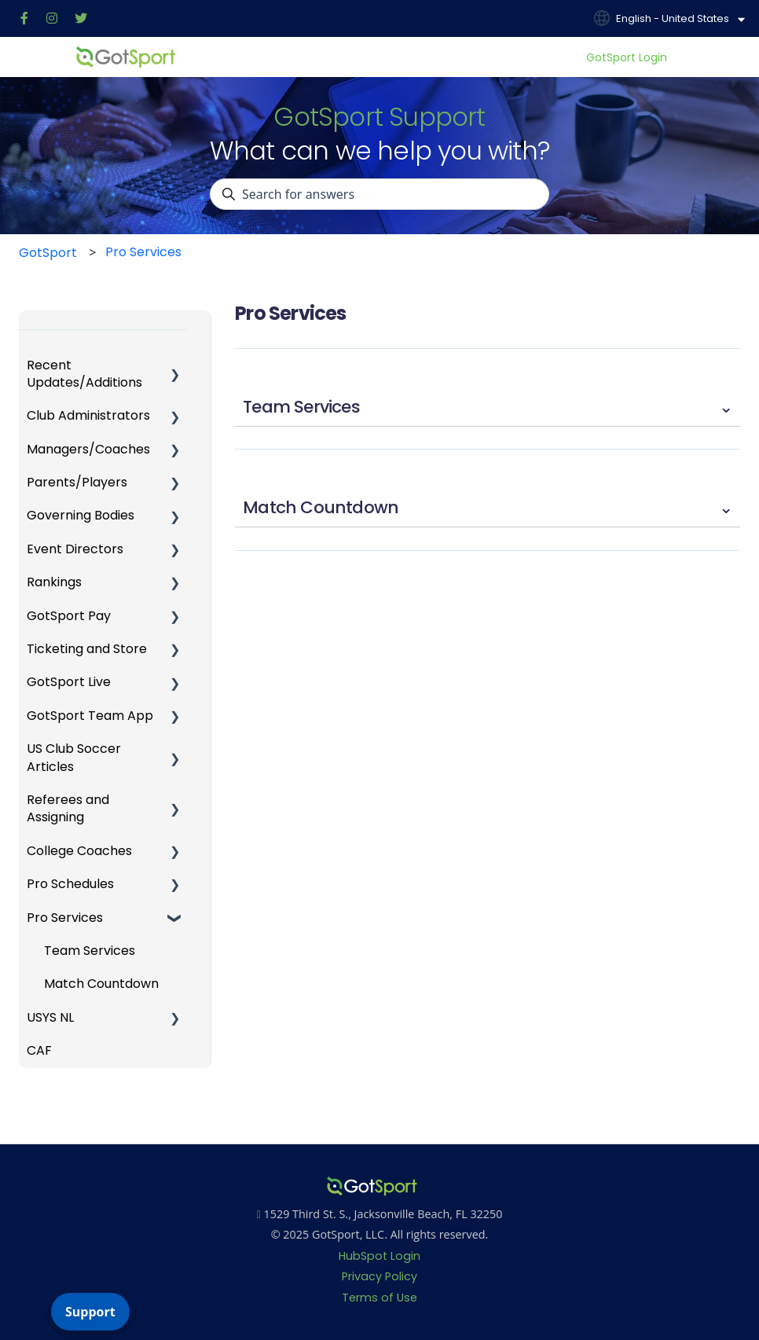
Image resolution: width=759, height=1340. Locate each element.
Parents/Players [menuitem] (77, 482)
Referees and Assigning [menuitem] (68, 808)
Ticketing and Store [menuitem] (87, 649)
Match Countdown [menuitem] (101, 984)
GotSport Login (626, 57)
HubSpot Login (379, 1256)
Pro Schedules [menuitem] (70, 884)
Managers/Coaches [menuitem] (88, 449)
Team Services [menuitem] (89, 951)
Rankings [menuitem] (54, 582)
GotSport (48, 253)
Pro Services (143, 252)
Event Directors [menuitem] (75, 549)
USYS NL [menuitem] (50, 1017)
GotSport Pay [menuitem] (69, 616)
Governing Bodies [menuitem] (80, 515)
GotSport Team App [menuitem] (90, 716)
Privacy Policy (379, 1276)
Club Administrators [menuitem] (88, 415)
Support (90, 1311)
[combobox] (379, 194)
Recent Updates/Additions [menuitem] (84, 373)
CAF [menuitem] (39, 1050)
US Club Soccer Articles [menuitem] (74, 757)
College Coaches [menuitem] (79, 851)
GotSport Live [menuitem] (69, 682)
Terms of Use (379, 1297)
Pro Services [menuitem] (65, 918)
